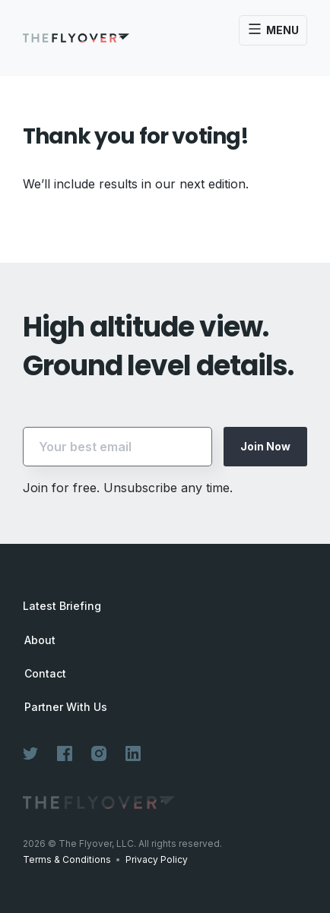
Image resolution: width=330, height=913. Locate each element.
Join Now (265, 446)
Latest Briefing (62, 605)
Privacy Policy (156, 859)
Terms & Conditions (67, 859)
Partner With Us (65, 707)
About (40, 640)
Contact (45, 674)
